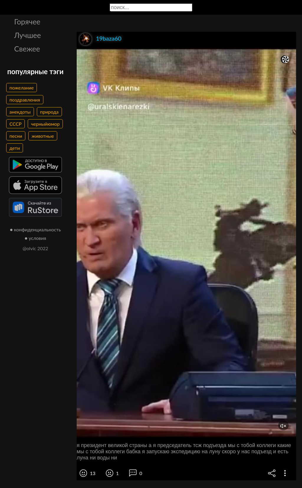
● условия (35, 238)
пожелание (21, 87)
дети (14, 148)
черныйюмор (45, 124)
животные (43, 136)
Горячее (27, 21)
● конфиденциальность (35, 229)
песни (15, 136)
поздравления (24, 99)
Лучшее (27, 35)
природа (49, 111)
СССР (15, 124)
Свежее (27, 48)
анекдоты (20, 111)
